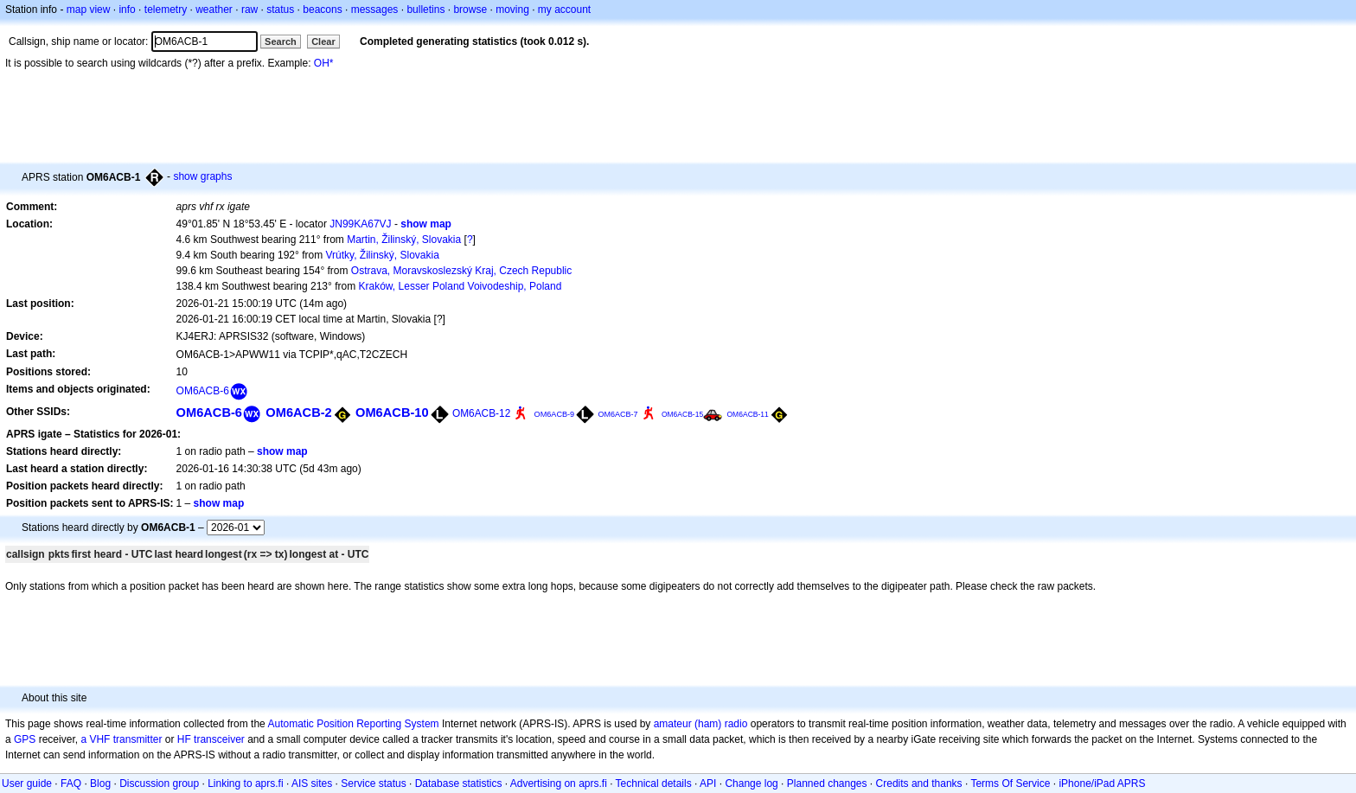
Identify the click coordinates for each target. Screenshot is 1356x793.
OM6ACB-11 (748, 414)
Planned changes (827, 783)
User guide (27, 783)
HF (184, 739)
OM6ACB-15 (682, 414)
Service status (373, 783)
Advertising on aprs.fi (558, 783)
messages (375, 9)
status (280, 9)
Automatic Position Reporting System (352, 724)
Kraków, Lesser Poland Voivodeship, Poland (460, 286)
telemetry (165, 9)
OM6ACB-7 (618, 414)
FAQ (71, 783)
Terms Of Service (1010, 783)
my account (564, 9)
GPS (24, 739)
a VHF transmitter (121, 739)
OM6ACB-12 (481, 413)
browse (470, 9)
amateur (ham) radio (701, 724)
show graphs (202, 176)
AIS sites (311, 783)
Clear (323, 41)
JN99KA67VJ (360, 224)
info (126, 9)
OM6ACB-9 (554, 414)
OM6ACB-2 (298, 412)
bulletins (425, 9)
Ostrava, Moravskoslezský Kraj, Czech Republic (461, 271)
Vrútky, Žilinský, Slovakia (382, 255)
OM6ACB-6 (202, 391)
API (708, 783)
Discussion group (159, 783)
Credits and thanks (919, 783)
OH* (324, 63)
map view (89, 9)
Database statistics (458, 783)
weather (214, 9)
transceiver (219, 739)
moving (512, 9)
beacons (322, 9)
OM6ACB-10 (392, 412)
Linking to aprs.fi (245, 783)
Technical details (654, 783)
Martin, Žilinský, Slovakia (404, 239)
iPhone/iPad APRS (1102, 783)
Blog (100, 783)
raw (249, 9)
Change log (751, 783)
